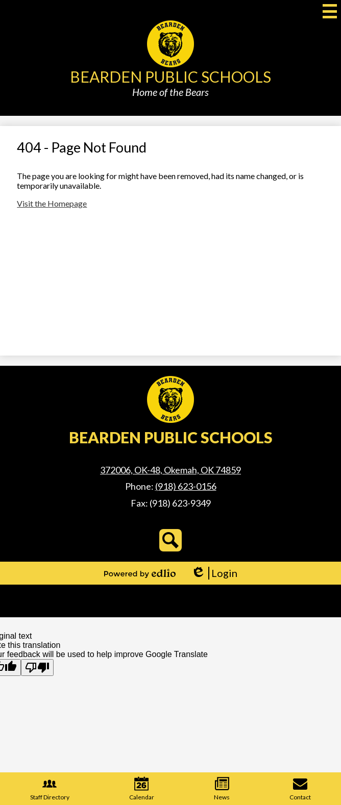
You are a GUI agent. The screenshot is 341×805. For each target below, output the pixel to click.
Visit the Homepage (52, 203)
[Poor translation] (37, 667)
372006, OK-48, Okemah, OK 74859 (170, 469)
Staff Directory (49, 788)
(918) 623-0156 (185, 486)
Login (214, 573)
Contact (300, 788)
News (222, 788)
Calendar (141, 788)
